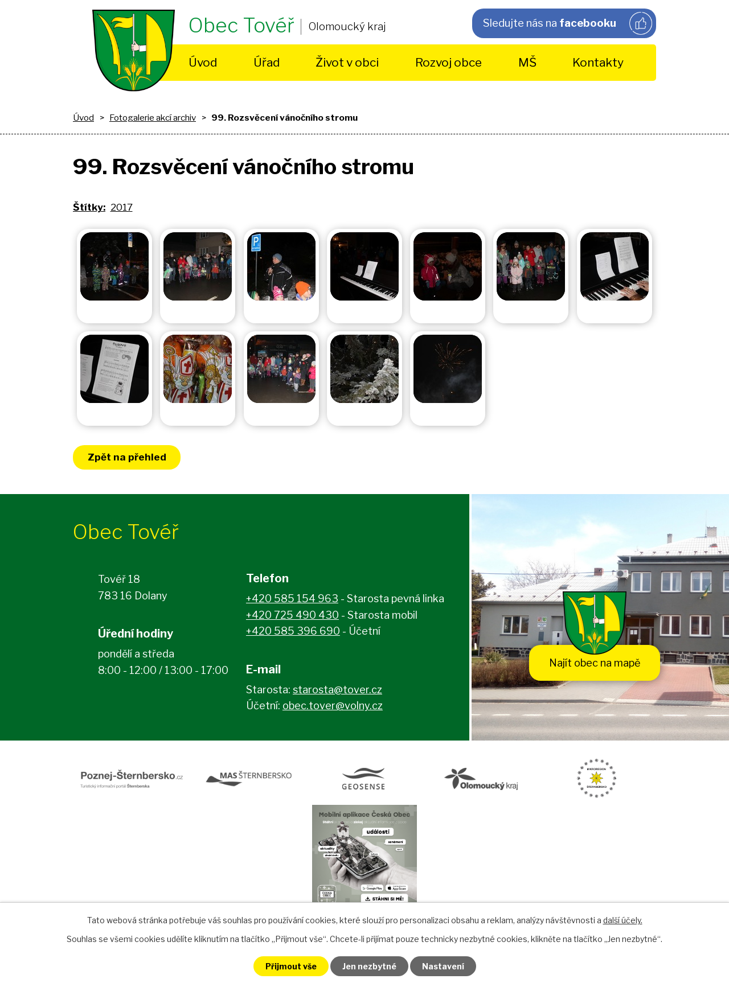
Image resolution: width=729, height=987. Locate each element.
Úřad (266, 62)
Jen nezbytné (369, 966)
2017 (121, 207)
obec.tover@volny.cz (332, 706)
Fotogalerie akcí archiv (152, 117)
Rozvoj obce (448, 62)
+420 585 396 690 (293, 631)
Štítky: (89, 207)
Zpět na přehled (127, 457)
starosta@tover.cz (337, 690)
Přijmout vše (291, 966)
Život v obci (347, 62)
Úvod (203, 62)
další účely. (622, 920)
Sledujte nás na (567, 23)
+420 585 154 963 (292, 598)
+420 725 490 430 (292, 615)
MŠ (527, 62)
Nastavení (443, 966)
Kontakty (598, 62)
